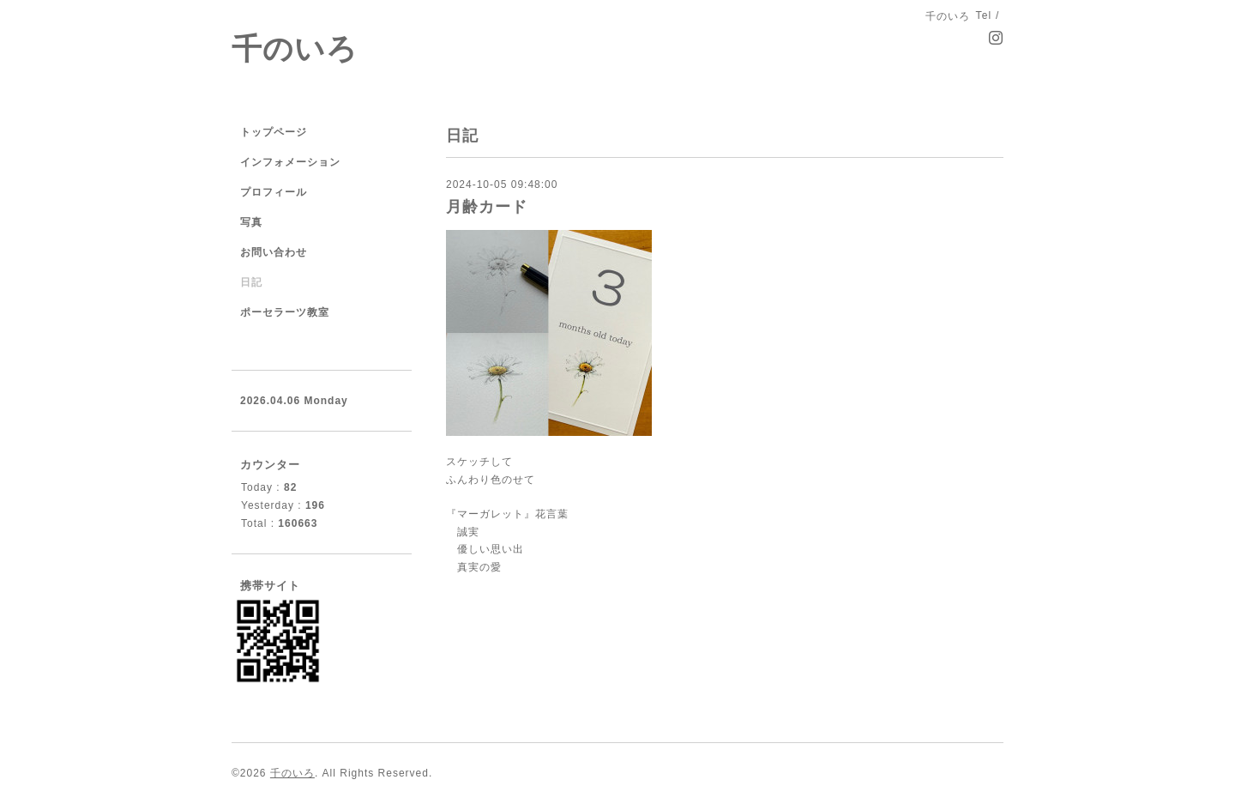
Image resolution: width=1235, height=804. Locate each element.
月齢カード (486, 206)
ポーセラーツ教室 (284, 312)
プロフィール (273, 192)
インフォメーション (290, 162)
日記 (251, 282)
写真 (251, 222)
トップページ (273, 132)
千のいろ (295, 48)
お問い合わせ (273, 252)
